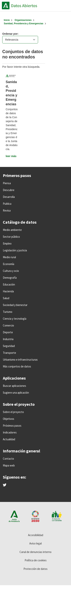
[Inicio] (7, 20)
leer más (11, 156)
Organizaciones (23, 20)
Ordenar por (10, 33)
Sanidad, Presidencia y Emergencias (23, 23)
